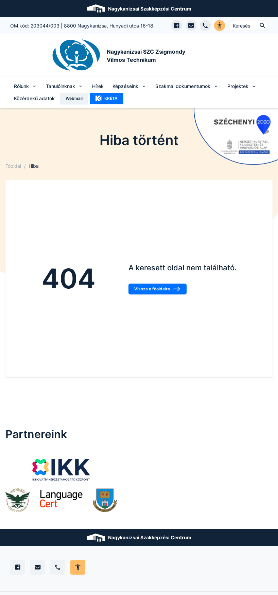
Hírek (98, 86)
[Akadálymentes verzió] (219, 25)
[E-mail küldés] (191, 25)
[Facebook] (17, 567)
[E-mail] (37, 567)
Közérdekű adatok (34, 98)
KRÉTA (106, 98)
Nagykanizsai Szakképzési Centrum (149, 9)
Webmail (74, 98)
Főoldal (13, 166)
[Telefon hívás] (205, 25)
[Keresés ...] (248, 25)
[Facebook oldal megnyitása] (176, 25)
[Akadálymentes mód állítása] (77, 567)
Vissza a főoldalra (157, 289)
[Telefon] (57, 567)
